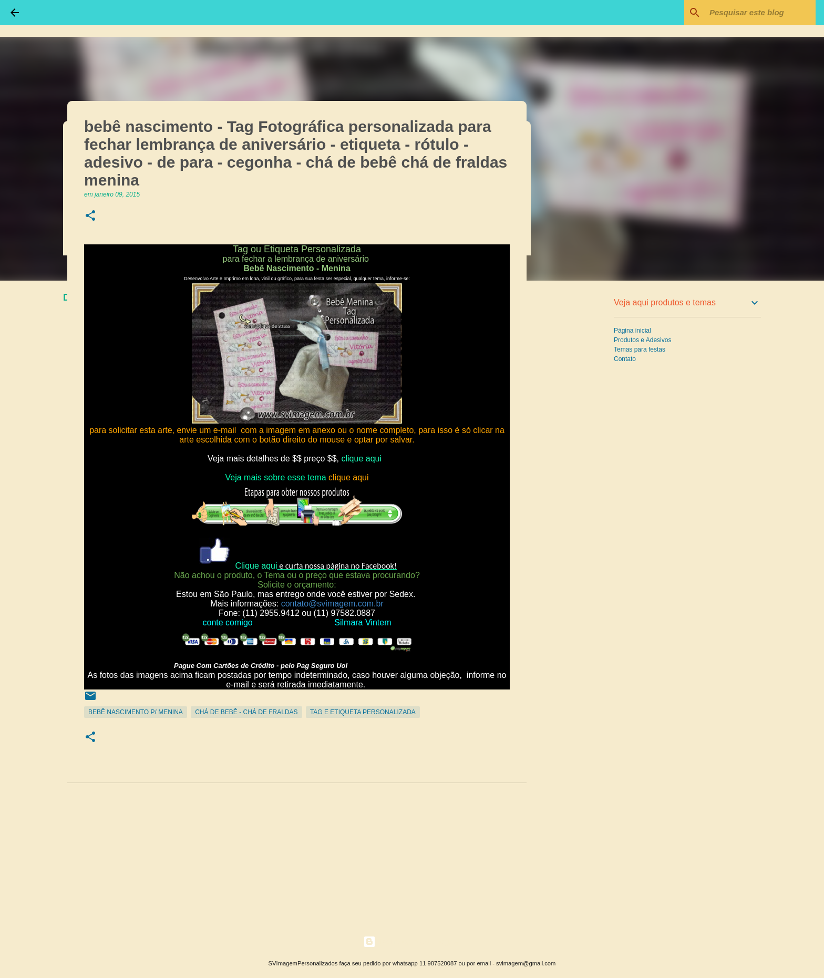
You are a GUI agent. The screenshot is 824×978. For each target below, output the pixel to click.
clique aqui (362, 458)
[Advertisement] (580, 454)
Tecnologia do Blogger (412, 941)
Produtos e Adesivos (642, 340)
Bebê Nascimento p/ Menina (135, 712)
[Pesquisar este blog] (760, 12)
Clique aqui (256, 565)
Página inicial (632, 330)
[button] (90, 216)
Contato (625, 359)
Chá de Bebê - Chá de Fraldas (246, 712)
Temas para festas (639, 349)
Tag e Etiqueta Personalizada (363, 712)
